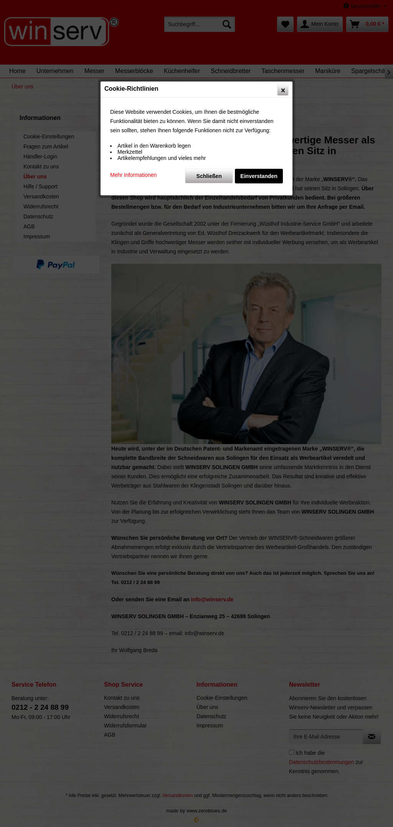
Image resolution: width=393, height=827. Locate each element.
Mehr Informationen (133, 175)
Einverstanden (258, 176)
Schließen (209, 176)
